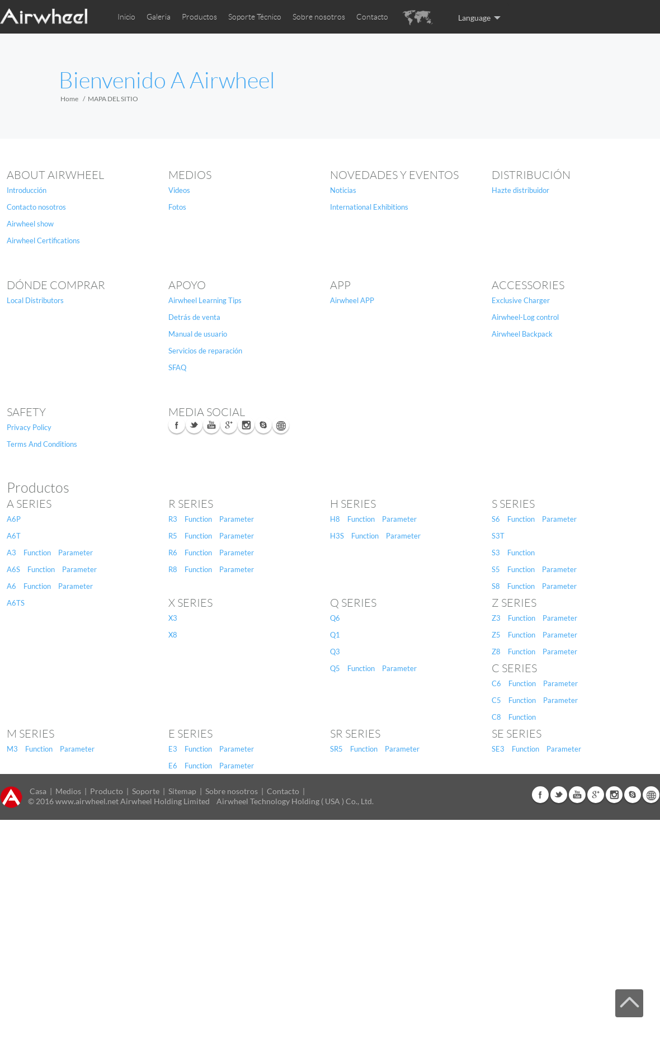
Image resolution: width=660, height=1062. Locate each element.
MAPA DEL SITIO (113, 99)
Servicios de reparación (205, 350)
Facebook (176, 425)
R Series (190, 504)
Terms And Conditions (42, 444)
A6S (13, 569)
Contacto (372, 16)
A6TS (16, 602)
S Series (513, 504)
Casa (38, 791)
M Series (30, 734)
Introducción (26, 190)
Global (280, 425)
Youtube (211, 425)
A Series (29, 504)
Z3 (496, 617)
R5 (172, 535)
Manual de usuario (197, 333)
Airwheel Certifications (43, 240)
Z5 (496, 634)
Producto (106, 791)
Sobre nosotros (319, 16)
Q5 (335, 668)
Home (69, 99)
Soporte (145, 791)
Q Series (353, 603)
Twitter (194, 425)
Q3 (335, 651)
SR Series (355, 734)
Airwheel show (30, 223)
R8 (172, 569)
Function (37, 552)
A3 (11, 552)
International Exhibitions (369, 206)
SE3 (498, 748)
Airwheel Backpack (522, 333)
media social (206, 412)
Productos (199, 16)
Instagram (246, 425)
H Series (353, 504)
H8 (335, 519)
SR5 (336, 748)
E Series (190, 734)
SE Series (516, 734)
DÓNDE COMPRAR (56, 285)
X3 (172, 617)
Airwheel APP (352, 300)
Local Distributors (35, 300)
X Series (190, 603)
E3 (172, 748)
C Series (514, 668)
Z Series (514, 603)
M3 (12, 748)
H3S (337, 535)
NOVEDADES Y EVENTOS (394, 175)
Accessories (528, 285)
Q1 (335, 634)
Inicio (126, 16)
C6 (496, 683)
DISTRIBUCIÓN (531, 175)
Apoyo (187, 285)
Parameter (75, 552)
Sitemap (182, 791)
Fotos (177, 206)
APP (340, 285)
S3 (496, 552)
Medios (189, 175)
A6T (14, 535)
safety (26, 412)
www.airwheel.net (87, 801)
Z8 (496, 651)
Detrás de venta (194, 317)
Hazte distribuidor (520, 190)
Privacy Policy (29, 427)
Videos (179, 190)
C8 (496, 716)
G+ (228, 425)
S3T (498, 535)
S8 (496, 586)
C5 (496, 700)
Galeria (159, 16)
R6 (172, 552)
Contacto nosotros (36, 206)
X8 (172, 634)
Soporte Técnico (254, 16)
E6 (172, 765)
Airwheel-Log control (525, 317)
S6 (496, 519)
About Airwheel (55, 175)
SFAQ (177, 367)
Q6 (335, 617)
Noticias (343, 190)
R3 (172, 519)
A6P (14, 519)
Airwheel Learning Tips (205, 300)
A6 (11, 586)
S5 (496, 569)
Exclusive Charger (521, 300)
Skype (263, 425)
